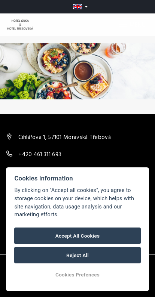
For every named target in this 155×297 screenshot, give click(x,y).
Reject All (77, 255)
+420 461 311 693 (39, 154)
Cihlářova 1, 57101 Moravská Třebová (64, 137)
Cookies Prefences (77, 275)
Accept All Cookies (77, 236)
